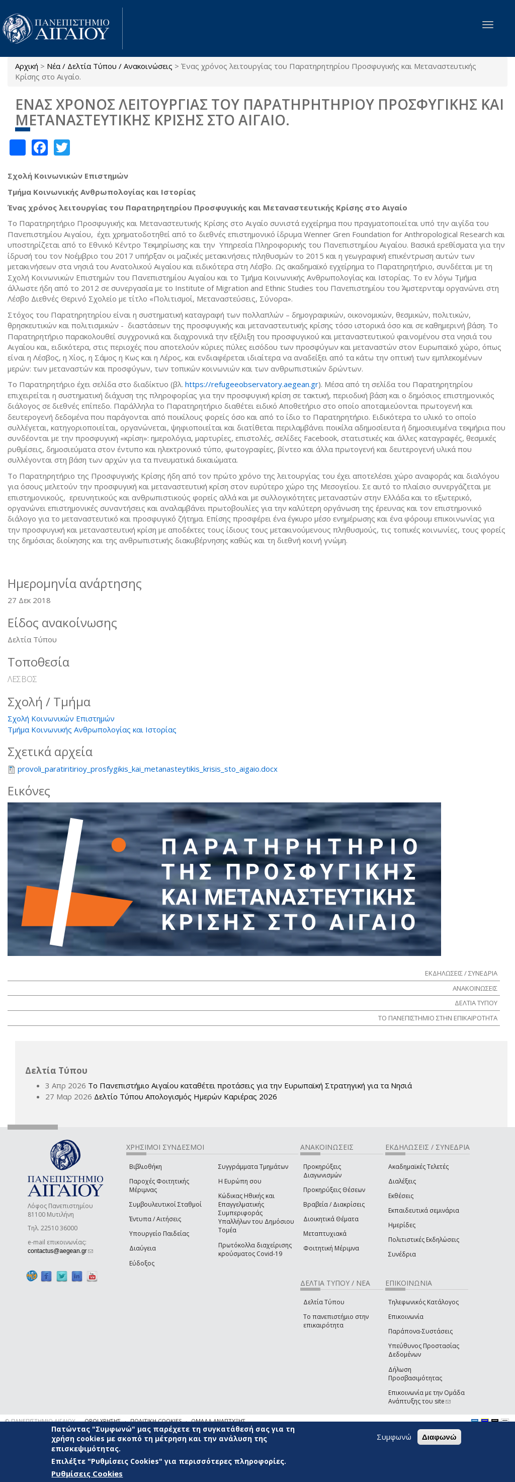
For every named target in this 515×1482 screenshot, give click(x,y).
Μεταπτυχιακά (325, 1233)
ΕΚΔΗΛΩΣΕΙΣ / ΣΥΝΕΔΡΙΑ (461, 973)
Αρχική (26, 66)
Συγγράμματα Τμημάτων (253, 1166)
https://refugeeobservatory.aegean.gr (251, 384)
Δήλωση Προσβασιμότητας (415, 1373)
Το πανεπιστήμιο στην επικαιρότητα (336, 1320)
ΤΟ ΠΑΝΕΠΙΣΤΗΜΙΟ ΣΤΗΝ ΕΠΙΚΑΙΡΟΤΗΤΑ (437, 1017)
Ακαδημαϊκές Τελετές (418, 1166)
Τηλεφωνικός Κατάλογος (423, 1302)
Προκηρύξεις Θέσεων (334, 1189)
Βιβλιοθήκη (145, 1166)
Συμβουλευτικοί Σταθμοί (165, 1204)
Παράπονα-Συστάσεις (420, 1331)
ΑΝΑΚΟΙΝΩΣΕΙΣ (475, 988)
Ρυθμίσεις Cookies (87, 1474)
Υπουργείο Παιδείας (159, 1233)
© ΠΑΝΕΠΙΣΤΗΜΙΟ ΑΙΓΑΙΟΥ (40, 1421)
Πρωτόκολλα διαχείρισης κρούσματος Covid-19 (255, 1249)
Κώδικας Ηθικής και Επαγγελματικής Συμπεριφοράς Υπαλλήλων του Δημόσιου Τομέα (256, 1213)
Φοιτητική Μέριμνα (331, 1248)
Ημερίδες (401, 1225)
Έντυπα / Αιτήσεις (155, 1219)
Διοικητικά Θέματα (331, 1219)
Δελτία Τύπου (324, 1302)
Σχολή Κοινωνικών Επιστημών (61, 718)
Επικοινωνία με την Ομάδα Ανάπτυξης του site (426, 1396)
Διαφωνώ (439, 1437)
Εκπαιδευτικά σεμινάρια (423, 1210)
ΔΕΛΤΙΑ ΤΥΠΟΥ (476, 1002)
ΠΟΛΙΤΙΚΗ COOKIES (156, 1421)
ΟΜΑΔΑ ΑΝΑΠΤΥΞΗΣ (218, 1421)
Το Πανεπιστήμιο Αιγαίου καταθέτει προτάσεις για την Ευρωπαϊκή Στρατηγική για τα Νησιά (250, 1085)
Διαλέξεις (402, 1181)
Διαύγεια (142, 1248)
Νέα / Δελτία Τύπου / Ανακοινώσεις (110, 66)
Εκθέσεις (400, 1196)
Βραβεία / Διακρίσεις (334, 1204)
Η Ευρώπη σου (240, 1181)
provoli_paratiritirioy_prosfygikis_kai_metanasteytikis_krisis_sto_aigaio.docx (148, 769)
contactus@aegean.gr (60, 1250)
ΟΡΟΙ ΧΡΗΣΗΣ (102, 1421)
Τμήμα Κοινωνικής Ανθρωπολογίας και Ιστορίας (92, 729)
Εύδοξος (141, 1263)
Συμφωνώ (394, 1437)
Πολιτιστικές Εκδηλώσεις (423, 1239)
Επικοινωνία (405, 1316)
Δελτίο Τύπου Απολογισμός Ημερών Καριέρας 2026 (185, 1096)
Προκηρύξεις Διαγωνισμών (322, 1170)
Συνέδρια (402, 1254)
